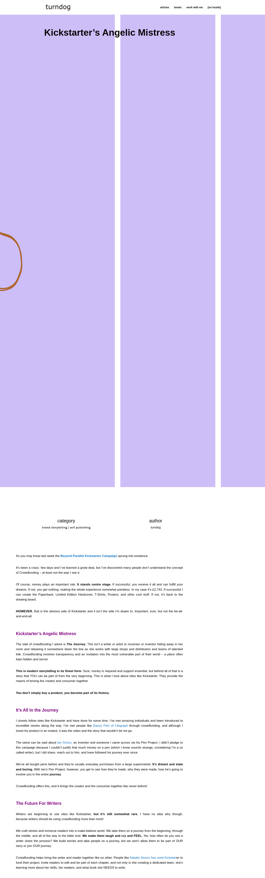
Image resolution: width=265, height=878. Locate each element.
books (178, 7)
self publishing (80, 527)
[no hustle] (214, 7)
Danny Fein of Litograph (110, 725)
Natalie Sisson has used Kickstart (153, 857)
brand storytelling (54, 527)
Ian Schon (64, 742)
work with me (194, 7)
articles (164, 7)
